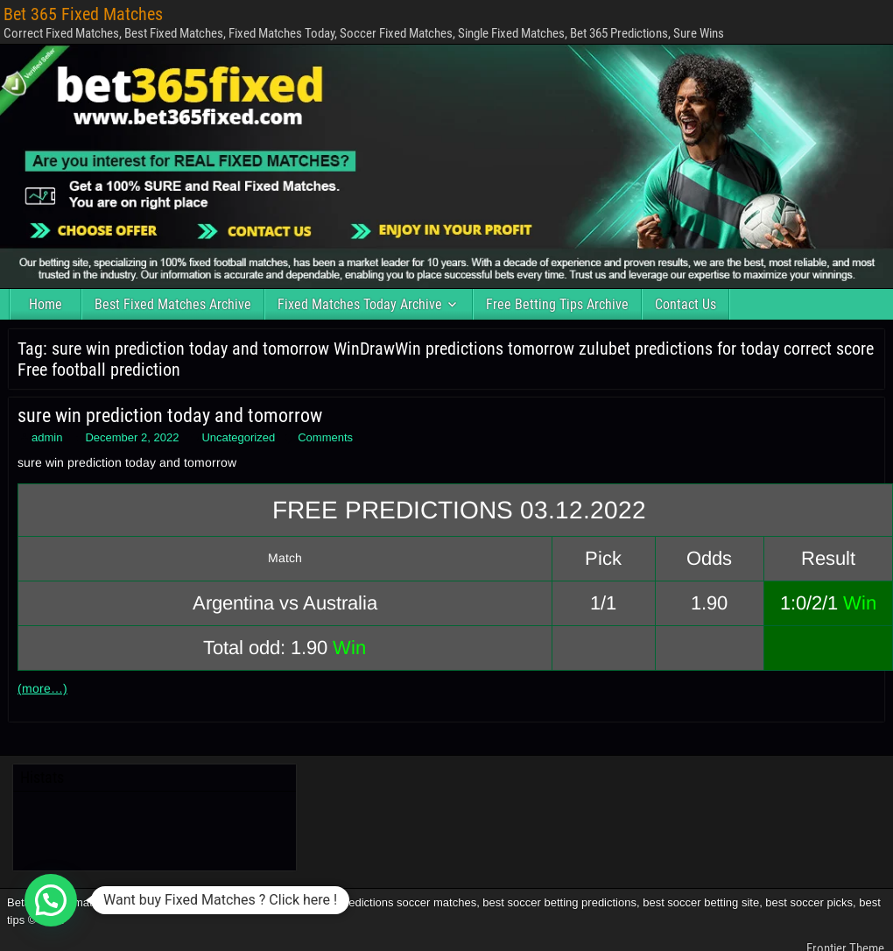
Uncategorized (238, 437)
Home (45, 304)
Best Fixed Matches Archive (173, 304)
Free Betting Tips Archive (557, 304)
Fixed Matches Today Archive (360, 304)
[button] (51, 900)
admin (47, 437)
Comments (325, 437)
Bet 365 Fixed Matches (83, 14)
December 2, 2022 (132, 437)
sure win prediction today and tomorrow (170, 415)
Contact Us (685, 304)
